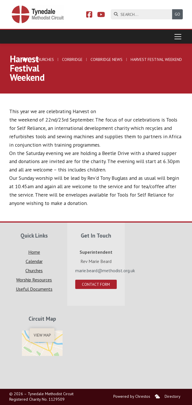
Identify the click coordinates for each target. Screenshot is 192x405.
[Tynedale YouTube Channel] (101, 15)
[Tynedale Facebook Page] (89, 15)
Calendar (34, 261)
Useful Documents (34, 289)
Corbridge (72, 59)
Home (34, 252)
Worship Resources (34, 280)
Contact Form (96, 284)
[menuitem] (157, 396)
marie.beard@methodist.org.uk (105, 270)
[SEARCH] (143, 14)
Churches (44, 59)
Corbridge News (107, 59)
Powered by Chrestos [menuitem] (131, 396)
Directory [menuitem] (172, 396)
